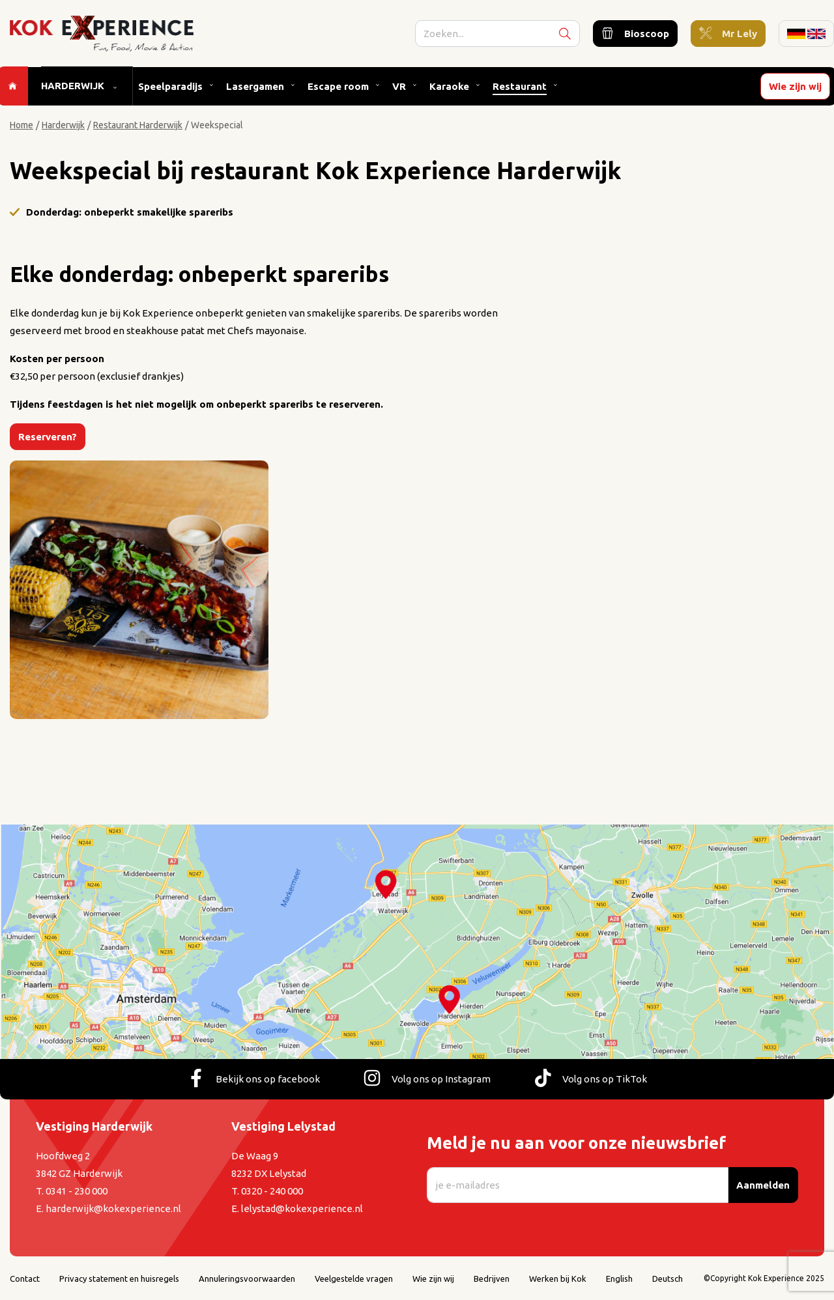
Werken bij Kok (557, 1278)
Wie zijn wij (795, 88)
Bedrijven (492, 1278)
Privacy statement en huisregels (119, 1278)
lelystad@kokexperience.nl (302, 1208)
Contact (25, 1278)
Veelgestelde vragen (354, 1278)
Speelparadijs (169, 88)
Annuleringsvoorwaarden (247, 1278)
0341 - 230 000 (77, 1190)
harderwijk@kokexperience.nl (113, 1208)
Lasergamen (254, 88)
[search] (500, 34)
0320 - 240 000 (272, 1190)
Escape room (337, 88)
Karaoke (448, 88)
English (619, 1278)
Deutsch (667, 1278)
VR (398, 88)
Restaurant (519, 88)
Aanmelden (763, 1185)
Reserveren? (47, 436)
